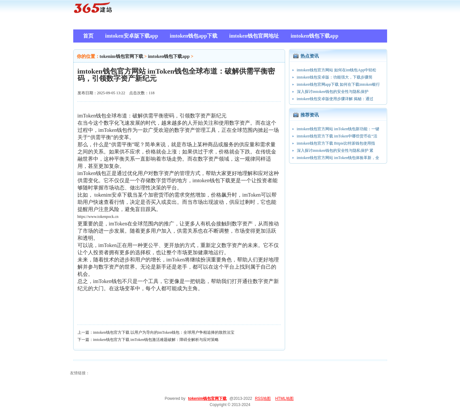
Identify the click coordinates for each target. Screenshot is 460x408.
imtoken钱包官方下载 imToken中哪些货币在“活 (337, 136)
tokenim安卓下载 (113, 195)
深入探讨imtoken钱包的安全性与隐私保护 (332, 91)
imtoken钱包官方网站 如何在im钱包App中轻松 (337, 70)
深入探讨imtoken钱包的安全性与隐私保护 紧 (335, 150)
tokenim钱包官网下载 (121, 56)
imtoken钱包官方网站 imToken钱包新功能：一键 (338, 129)
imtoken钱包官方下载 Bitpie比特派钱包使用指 (336, 143)
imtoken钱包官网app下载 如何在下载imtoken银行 (338, 84)
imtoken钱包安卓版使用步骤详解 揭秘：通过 (335, 99)
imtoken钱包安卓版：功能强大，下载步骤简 (334, 77)
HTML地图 (284, 398)
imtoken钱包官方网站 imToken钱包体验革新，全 (338, 157)
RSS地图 (263, 398)
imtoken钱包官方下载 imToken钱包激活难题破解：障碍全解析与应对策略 (156, 339)
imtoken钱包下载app (169, 56)
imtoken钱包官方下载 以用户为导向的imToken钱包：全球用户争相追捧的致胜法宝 (164, 332)
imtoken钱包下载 (211, 180)
